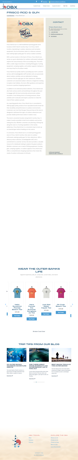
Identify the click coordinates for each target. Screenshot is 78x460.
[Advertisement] (39, 173)
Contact (31, 440)
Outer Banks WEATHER (39, 422)
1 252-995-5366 (54, 32)
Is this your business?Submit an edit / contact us (56, 152)
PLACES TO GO (37, 6)
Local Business (10, 15)
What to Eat (54, 444)
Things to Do (54, 440)
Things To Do (46, 6)
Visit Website (54, 36)
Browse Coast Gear (39, 331)
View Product (17, 315)
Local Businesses (56, 447)
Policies (31, 442)
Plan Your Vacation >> (7, 1)
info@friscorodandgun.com (57, 34)
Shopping (72, 6)
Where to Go (54, 437)
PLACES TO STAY (56, 6)
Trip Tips (65, 6)
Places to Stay (55, 442)
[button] (72, 304)
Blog (30, 437)
